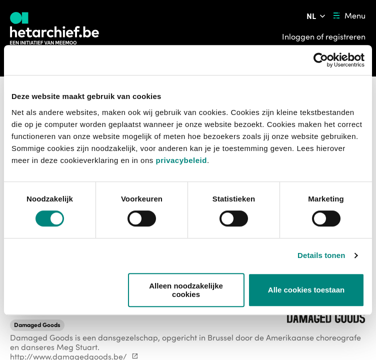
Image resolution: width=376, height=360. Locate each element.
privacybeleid (181, 160)
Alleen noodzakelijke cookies (186, 290)
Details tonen (321, 255)
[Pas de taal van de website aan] (317, 16)
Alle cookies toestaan (306, 290)
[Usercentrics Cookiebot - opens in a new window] (320, 60)
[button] (37, 325)
